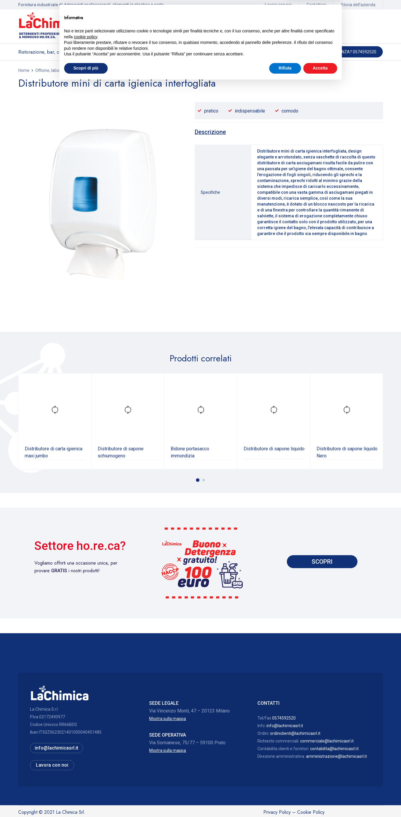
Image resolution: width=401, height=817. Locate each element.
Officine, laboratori (52, 70)
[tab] (211, 131)
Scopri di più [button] (86, 800)
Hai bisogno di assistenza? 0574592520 (335, 51)
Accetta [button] (320, 800)
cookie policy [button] (85, 769)
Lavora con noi (278, 4)
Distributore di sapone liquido (274, 448)
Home (23, 70)
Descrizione (211, 131)
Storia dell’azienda (358, 4)
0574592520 (284, 717)
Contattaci (316, 4)
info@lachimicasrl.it (285, 725)
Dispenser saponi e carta (98, 70)
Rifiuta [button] (285, 800)
